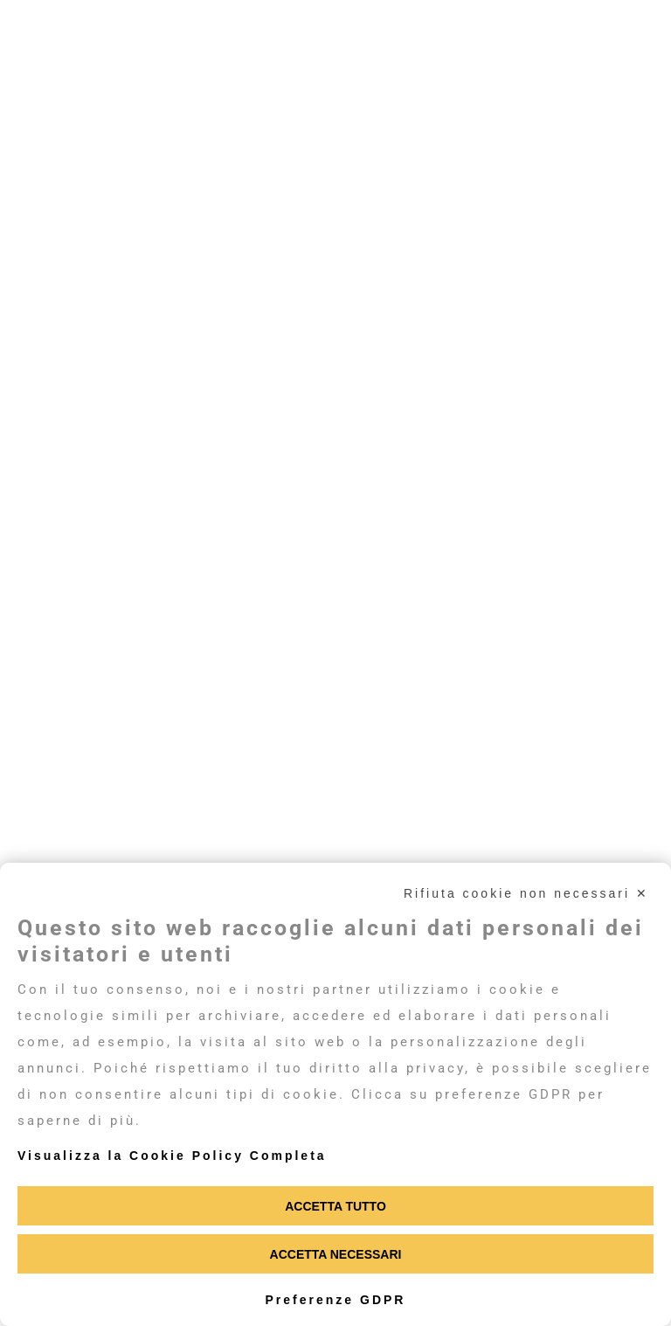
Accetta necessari (336, 1254)
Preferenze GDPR (336, 1300)
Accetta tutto (335, 1206)
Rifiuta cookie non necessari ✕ (526, 893)
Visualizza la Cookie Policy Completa (172, 1156)
